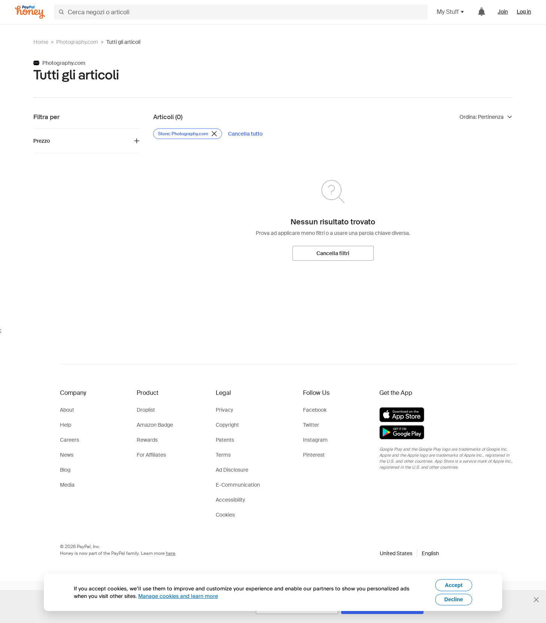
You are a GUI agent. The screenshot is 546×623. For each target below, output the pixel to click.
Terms (223, 454)
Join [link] (503, 11)
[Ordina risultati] (486, 117)
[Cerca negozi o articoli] (241, 11)
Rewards (147, 439)
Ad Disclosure (232, 469)
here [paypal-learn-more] (170, 553)
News (66, 454)
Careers (69, 439)
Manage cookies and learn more (178, 596)
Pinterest (314, 454)
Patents (225, 439)
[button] (409, 553)
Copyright (227, 424)
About (67, 409)
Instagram (315, 439)
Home (40, 42)
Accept (453, 585)
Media (67, 484)
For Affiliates (151, 454)
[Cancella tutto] (245, 134)
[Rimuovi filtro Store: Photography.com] (187, 133)
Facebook (315, 409)
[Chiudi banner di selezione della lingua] (536, 600)
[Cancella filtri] (333, 253)
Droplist (146, 409)
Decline (454, 599)
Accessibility (230, 499)
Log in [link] (524, 11)
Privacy (224, 409)
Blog (65, 469)
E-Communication (238, 484)
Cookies (225, 514)
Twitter (311, 424)
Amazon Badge (155, 424)
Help (65, 424)
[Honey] (30, 12)
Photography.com (77, 42)
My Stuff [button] (451, 12)
